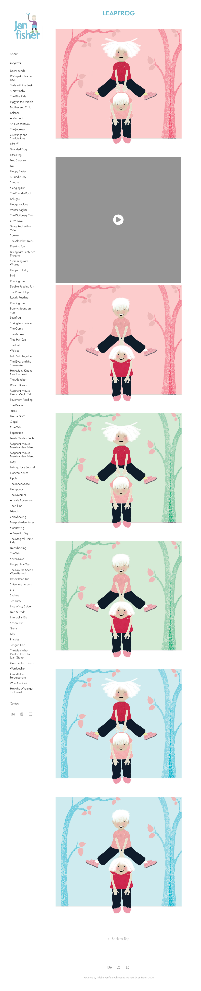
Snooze (14, 182)
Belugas (15, 199)
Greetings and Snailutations (18, 136)
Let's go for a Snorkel (22, 467)
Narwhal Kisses (19, 473)
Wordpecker (17, 668)
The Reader (17, 405)
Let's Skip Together (21, 356)
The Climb (16, 506)
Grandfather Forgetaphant (18, 675)
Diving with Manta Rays (21, 78)
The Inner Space (20, 484)
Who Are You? (18, 683)
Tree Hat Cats (18, 339)
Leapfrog (15, 317)
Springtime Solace (21, 323)
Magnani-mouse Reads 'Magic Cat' (20, 392)
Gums (13, 628)
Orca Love (16, 221)
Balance (15, 113)
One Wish (16, 427)
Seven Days (17, 559)
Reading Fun (17, 281)
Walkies (14, 350)
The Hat (15, 345)
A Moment (16, 118)
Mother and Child (20, 107)
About (13, 54)
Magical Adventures (22, 522)
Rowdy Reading (19, 297)
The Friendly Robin (21, 193)
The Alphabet (18, 379)
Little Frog (16, 155)
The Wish (15, 553)
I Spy (13, 462)
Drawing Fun (17, 246)
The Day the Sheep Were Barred (21, 571)
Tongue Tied (17, 645)
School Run (17, 623)
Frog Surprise (18, 160)
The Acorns (17, 334)
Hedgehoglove (19, 204)
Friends (14, 511)
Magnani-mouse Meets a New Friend (22, 445)
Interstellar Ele (18, 617)
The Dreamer (18, 495)
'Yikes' (13, 410)
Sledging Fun (18, 188)
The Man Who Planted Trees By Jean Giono (20, 653)
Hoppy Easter (18, 171)
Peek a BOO (17, 416)
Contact (14, 703)
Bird (12, 275)
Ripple (13, 478)
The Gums (16, 328)
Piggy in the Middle (21, 102)
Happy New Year (20, 564)
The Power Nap (19, 292)
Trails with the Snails (22, 85)
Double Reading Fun (22, 286)
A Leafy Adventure (21, 500)
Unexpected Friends (22, 663)
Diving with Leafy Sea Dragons (22, 253)
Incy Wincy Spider (21, 606)
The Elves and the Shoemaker (20, 363)
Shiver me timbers (21, 584)
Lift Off (14, 144)
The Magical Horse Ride (21, 540)
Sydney (14, 595)
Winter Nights (18, 210)
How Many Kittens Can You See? (21, 372)
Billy (12, 634)
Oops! (14, 421)
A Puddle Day (18, 177)
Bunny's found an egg (20, 310)
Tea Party (15, 601)
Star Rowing (17, 528)
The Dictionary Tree (22, 215)
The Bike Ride (18, 96)
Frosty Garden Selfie (22, 438)
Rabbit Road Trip (19, 579)
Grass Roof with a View (20, 228)
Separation (16, 432)
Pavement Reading (21, 399)
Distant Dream (18, 385)
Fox (12, 166)
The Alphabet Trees (22, 241)
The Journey (17, 129)
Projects (15, 63)
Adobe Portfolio (105, 977)
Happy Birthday (19, 270)
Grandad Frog (18, 149)
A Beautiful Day (19, 533)
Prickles (14, 639)
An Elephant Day (20, 124)
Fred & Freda (17, 612)
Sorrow (14, 235)
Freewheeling (18, 548)
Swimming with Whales (19, 262)
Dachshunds (17, 71)
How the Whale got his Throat (21, 690)
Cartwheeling (18, 517)
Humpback (16, 489)
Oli (12, 590)
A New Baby (17, 91)
